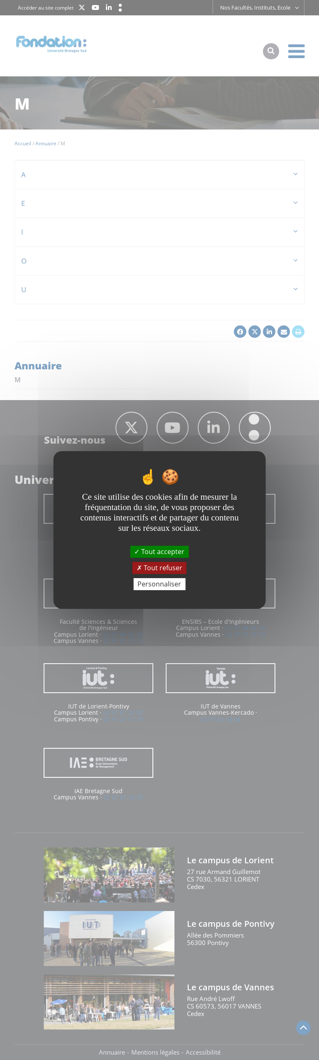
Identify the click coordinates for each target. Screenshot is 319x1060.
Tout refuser (159, 567)
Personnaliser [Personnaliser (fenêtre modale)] (159, 584)
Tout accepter (159, 551)
